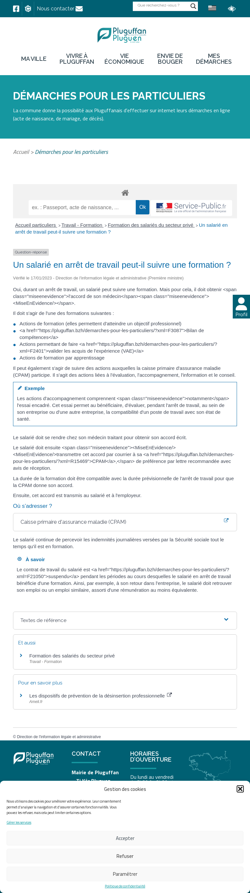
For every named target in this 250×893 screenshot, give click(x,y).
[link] (16, 8)
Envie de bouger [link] (170, 59)
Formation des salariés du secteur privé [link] (151, 225)
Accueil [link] (21, 151)
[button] (240, 789)
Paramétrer (125, 874)
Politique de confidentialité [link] (125, 886)
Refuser (125, 856)
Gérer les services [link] (19, 822)
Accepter (125, 838)
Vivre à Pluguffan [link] (77, 59)
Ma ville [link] (34, 59)
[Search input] (162, 5)
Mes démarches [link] (214, 59)
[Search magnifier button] (193, 6)
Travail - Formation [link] (83, 225)
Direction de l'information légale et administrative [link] (59, 737)
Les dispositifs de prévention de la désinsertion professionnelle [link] (100, 695)
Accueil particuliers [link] (36, 225)
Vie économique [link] (124, 59)
